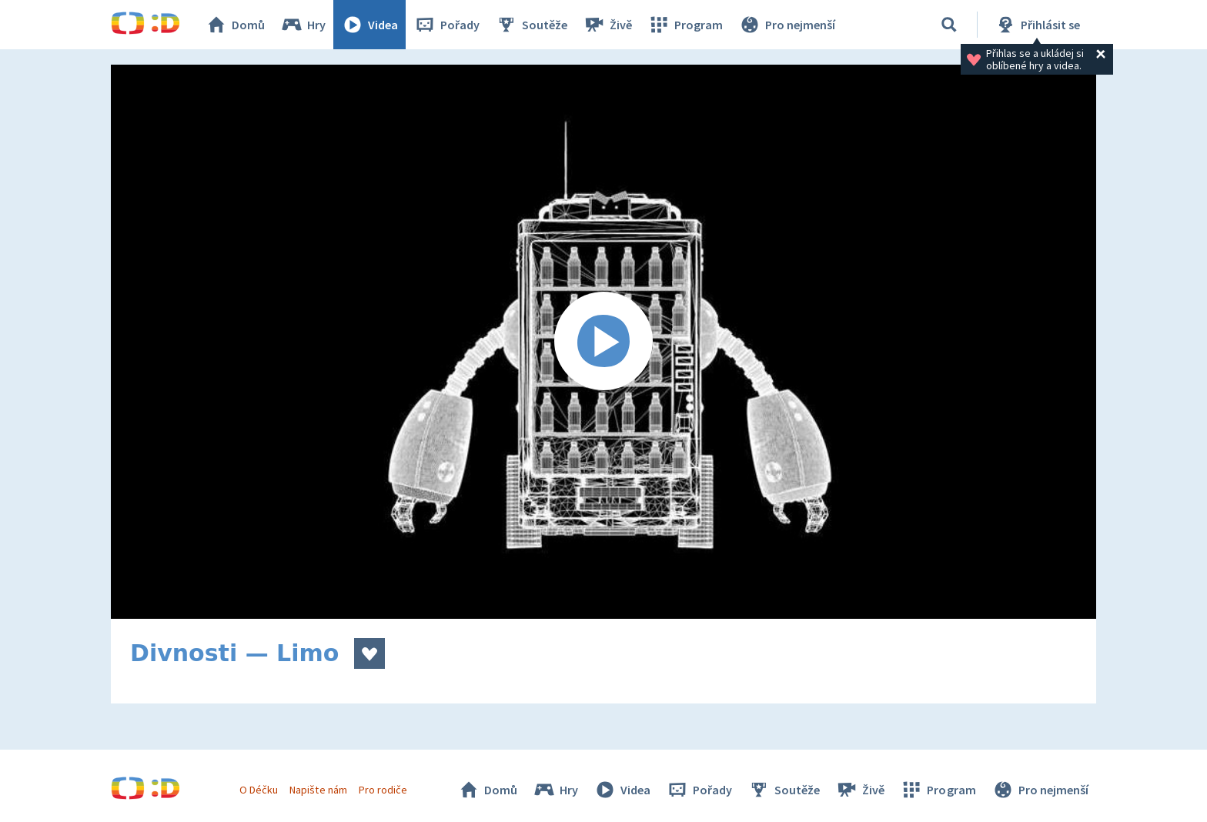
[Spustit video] (603, 342)
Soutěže (531, 24)
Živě (607, 24)
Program (685, 24)
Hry (303, 24)
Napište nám (317, 790)
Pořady (446, 24)
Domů (235, 24)
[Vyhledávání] (949, 24)
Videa (369, 24)
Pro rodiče (383, 790)
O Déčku (258, 790)
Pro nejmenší (786, 24)
